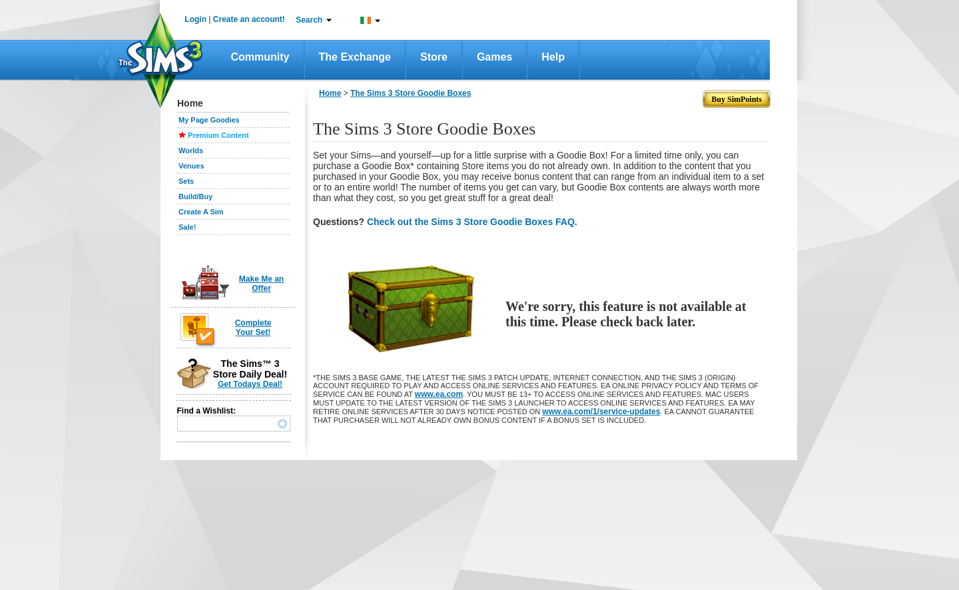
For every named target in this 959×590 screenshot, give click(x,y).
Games (494, 57)
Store (434, 57)
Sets (186, 181)
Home (330, 93)
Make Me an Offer (261, 283)
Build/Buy (195, 196)
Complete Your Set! (253, 327)
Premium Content (218, 135)
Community (260, 57)
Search (309, 20)
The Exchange (355, 57)
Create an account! (249, 19)
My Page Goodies (209, 120)
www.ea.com (439, 394)
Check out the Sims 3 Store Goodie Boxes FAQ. (472, 221)
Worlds (190, 150)
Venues (191, 166)
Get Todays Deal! (250, 384)
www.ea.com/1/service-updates (601, 411)
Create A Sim (201, 212)
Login (195, 19)
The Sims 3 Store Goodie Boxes (410, 93)
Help (553, 57)
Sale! (187, 227)
